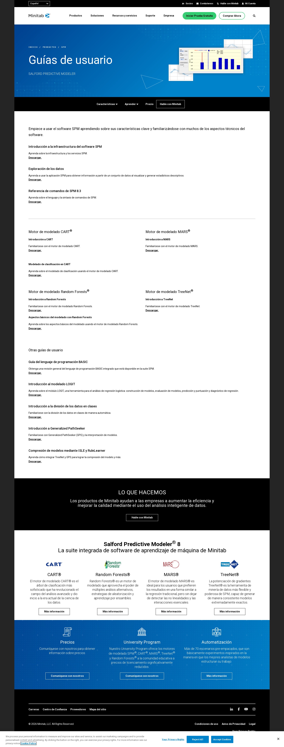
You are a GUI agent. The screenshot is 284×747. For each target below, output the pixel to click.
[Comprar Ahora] (232, 16)
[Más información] (54, 611)
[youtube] (246, 709)
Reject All (197, 739)
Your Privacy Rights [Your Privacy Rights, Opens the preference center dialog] (173, 739)
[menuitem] (75, 15)
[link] (34, 709)
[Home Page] (40, 16)
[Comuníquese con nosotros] (67, 676)
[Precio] (150, 104)
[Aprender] (131, 104)
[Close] (278, 739)
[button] (254, 16)
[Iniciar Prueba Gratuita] (199, 16)
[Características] (107, 104)
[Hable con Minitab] (170, 104)
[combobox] (39, 3)
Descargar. (35, 157)
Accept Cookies (222, 739)
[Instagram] (253, 709)
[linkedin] (231, 709)
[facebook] (239, 709)
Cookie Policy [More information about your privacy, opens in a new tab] (28, 743)
